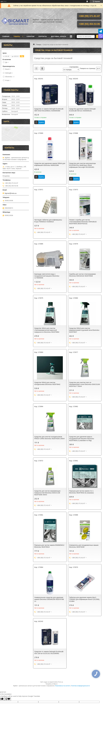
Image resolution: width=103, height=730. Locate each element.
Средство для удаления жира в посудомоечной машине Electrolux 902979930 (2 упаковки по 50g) (81, 438)
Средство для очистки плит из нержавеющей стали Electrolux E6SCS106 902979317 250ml (84, 384)
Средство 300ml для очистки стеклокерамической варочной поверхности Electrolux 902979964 (46, 330)
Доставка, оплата (58, 36)
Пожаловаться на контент (62, 686)
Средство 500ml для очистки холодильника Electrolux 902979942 (47, 383)
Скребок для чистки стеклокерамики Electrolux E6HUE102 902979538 (82, 275)
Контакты (43, 36)
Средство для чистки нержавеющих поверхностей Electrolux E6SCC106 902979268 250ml (47, 493)
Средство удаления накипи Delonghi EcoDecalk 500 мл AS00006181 (82, 110)
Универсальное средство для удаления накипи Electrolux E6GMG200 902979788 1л (49, 599)
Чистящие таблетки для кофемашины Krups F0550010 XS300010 (48, 221)
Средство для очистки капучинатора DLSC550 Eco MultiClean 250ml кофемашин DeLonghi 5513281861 (82, 165)
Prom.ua (60, 682)
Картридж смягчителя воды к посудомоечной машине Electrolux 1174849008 (46, 276)
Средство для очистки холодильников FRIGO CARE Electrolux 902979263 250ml (49, 437)
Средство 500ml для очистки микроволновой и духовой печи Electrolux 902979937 (84, 330)
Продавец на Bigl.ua (51, 684)
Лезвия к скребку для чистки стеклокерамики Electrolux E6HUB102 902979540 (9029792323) (83, 221)
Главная (5, 36)
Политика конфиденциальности (80, 686)
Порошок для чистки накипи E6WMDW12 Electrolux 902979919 (49, 546)
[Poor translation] (7, 699)
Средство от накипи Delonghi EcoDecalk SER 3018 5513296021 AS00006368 (48, 110)
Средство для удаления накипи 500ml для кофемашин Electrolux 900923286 (49, 164)
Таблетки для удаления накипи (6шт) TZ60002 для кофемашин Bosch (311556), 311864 (84, 599)
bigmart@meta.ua (10, 193)
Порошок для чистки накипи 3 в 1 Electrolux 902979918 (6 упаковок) (81, 492)
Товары (16, 36)
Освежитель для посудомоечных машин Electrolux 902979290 (83, 546)
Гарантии (30, 36)
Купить (41, 122)
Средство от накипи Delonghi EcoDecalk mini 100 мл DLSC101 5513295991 (48, 652)
